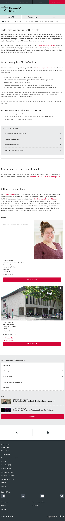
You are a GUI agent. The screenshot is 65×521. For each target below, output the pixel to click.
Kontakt (3, 509)
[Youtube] (42, 496)
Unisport (3, 482)
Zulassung (6, 371)
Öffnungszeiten (8, 338)
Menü (54, 17)
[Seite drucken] (48, 432)
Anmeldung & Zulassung (32, 21)
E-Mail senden (32, 279)
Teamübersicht (8, 340)
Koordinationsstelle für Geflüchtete (15, 133)
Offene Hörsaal (10, 194)
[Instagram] (3, 496)
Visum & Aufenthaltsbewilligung (12, 382)
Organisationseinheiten (24, 2)
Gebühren (6, 387)
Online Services (5, 454)
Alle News (32, 416)
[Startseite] (3, 21)
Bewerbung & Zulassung (12, 139)
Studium (9, 21)
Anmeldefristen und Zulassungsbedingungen (45, 177)
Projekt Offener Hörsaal (12, 144)
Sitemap (3, 505)
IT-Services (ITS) (6, 465)
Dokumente (40, 2)
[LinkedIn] (23, 496)
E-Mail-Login (5, 447)
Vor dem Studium (18, 21)
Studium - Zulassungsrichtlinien (14, 150)
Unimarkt (3, 461)
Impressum (4, 502)
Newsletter (35, 505)
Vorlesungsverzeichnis (8, 479)
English (8, 2)
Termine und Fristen (7, 472)
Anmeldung (6, 365)
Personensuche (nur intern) (9, 458)
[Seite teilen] (16, 432)
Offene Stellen (5, 451)
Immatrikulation (7, 376)
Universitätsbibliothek (7, 475)
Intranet (3, 486)
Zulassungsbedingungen (47, 45)
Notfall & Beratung (6, 468)
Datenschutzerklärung (38, 502)
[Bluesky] (62, 496)
